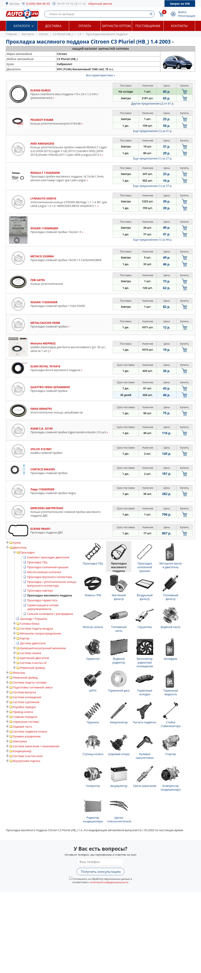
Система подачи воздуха (36, 628)
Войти (182, 12)
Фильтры (19, 672)
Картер (24, 638)
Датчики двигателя (33, 643)
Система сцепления (26, 702)
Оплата (85, 26)
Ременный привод (32, 668)
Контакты (179, 26)
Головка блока (29, 623)
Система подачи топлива (30, 682)
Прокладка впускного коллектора (49, 577)
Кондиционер (22, 751)
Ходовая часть (22, 726)
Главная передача (25, 717)
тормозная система (26, 722)
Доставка (53, 26)
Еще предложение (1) (152, 131)
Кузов (17, 542)
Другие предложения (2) (152, 103)
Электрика (20, 741)
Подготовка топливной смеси (33, 687)
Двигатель (20, 547)
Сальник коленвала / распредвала (50, 614)
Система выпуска (24, 692)
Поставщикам (147, 26)
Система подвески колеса (30, 731)
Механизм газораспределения (40, 633)
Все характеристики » (100, 75)
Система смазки (30, 653)
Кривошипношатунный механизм (43, 648)
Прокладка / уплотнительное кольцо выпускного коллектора (51, 583)
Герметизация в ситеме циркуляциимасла (43, 607)
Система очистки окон (28, 756)
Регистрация (186, 16)
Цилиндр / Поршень (33, 619)
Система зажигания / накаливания (36, 746)
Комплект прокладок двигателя (48, 557)
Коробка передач (24, 707)
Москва (14, 3)
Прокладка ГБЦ (37, 562)
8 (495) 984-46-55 (38, 3)
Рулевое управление (27, 736)
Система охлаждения (27, 697)
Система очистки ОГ (33, 663)
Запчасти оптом (116, 26)
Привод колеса (23, 712)
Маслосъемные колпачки (44, 572)
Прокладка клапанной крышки (47, 567)
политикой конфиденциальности (109, 882)
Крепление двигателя (34, 658)
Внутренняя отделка (26, 761)
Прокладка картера (40, 590)
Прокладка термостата (42, 600)
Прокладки (27, 552)
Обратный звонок (100, 3)
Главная (11, 34)
